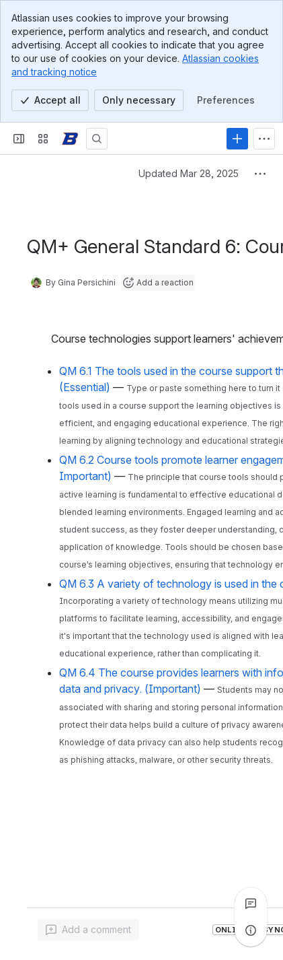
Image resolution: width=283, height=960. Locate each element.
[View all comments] (250, 903)
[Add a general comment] (88, 929)
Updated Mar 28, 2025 (188, 173)
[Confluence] (70, 138)
